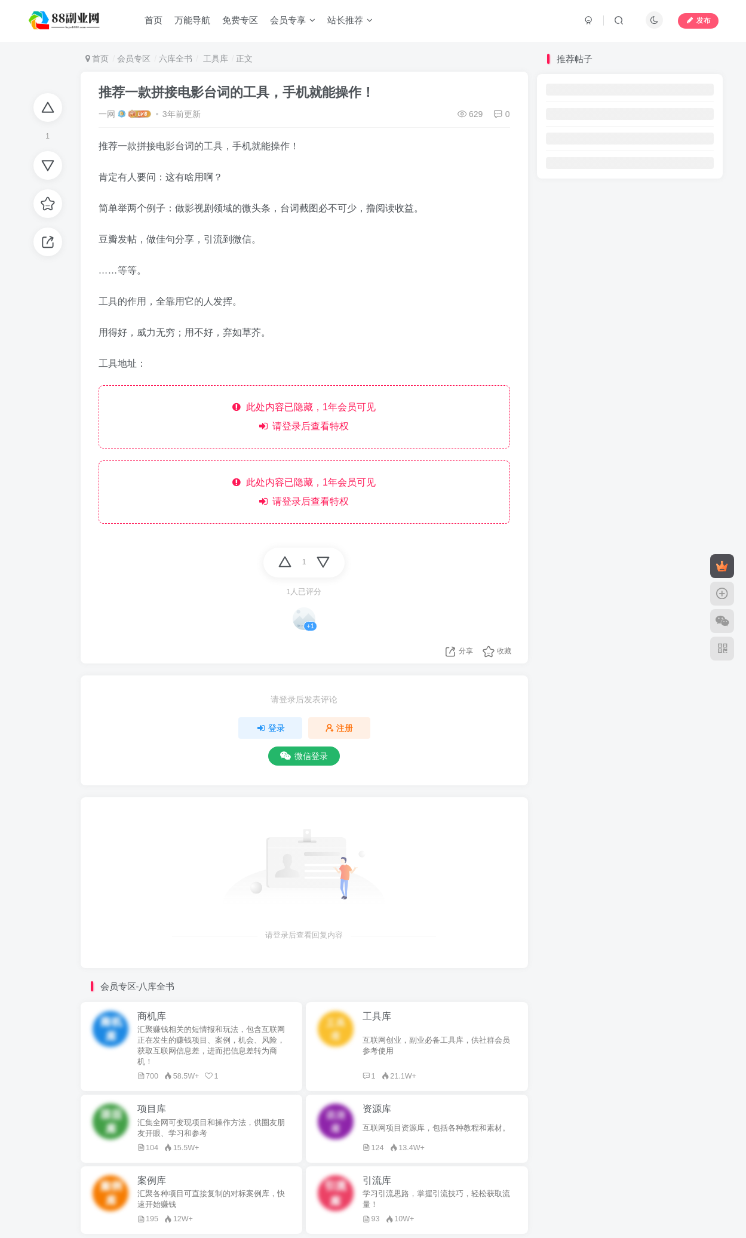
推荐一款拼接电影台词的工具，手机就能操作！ (236, 92)
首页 (153, 20)
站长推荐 (350, 20)
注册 (339, 728)
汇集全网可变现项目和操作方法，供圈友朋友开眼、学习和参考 (211, 1128)
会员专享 (292, 20)
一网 (107, 114)
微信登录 (304, 756)
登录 (270, 728)
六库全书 (175, 58)
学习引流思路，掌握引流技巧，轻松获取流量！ (436, 1199)
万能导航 (192, 20)
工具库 (214, 58)
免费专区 (240, 20)
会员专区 (134, 58)
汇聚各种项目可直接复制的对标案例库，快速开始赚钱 (211, 1199)
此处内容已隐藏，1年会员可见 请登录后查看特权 (304, 416)
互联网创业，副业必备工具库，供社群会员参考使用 (436, 1045)
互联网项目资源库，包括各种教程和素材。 (436, 1128)
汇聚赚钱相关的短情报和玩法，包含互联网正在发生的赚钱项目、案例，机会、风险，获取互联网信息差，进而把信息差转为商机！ (211, 1045)
